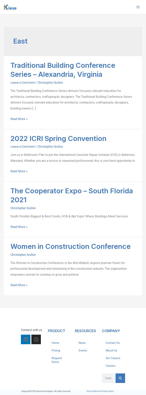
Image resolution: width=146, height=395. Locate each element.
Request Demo (57, 360)
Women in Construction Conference (70, 246)
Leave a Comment (22, 82)
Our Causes (113, 358)
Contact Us (113, 343)
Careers (111, 365)
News (82, 343)
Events (83, 350)
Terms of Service (93, 391)
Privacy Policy (108, 391)
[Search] (120, 378)
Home (55, 343)
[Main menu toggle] (138, 7)
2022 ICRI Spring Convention (58, 138)
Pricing (56, 350)
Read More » (19, 118)
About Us (111, 350)
